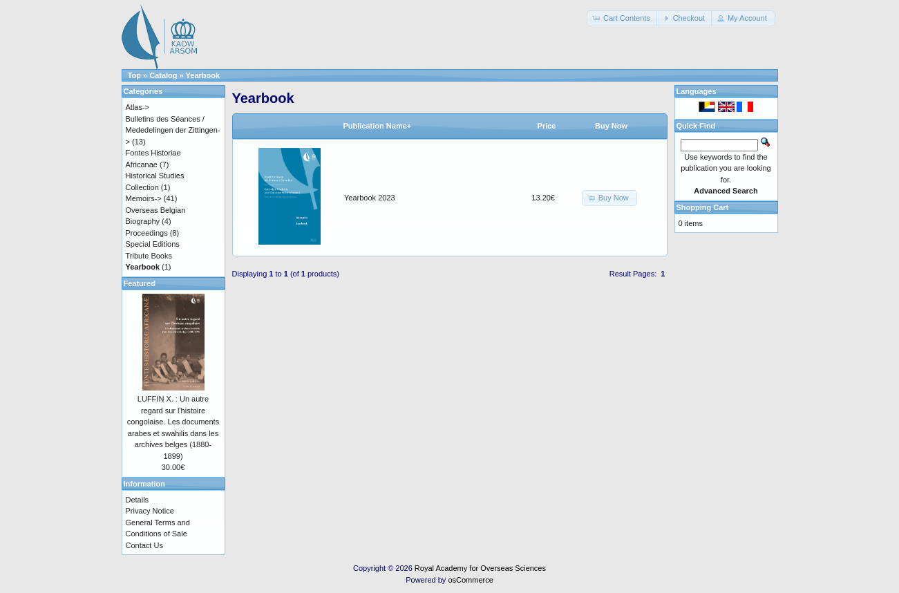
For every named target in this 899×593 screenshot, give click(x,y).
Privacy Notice (150, 511)
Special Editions (153, 244)
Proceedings (147, 233)
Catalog (163, 75)
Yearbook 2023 (369, 198)
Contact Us (144, 545)
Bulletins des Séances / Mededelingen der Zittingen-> (173, 130)
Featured (139, 283)
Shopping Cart (702, 207)
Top (134, 75)
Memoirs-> (144, 198)
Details (137, 500)
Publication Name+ (377, 126)
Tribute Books (149, 256)
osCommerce (470, 580)
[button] (623, 18)
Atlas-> (138, 107)
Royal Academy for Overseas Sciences (480, 568)
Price (547, 126)
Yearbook (203, 75)
